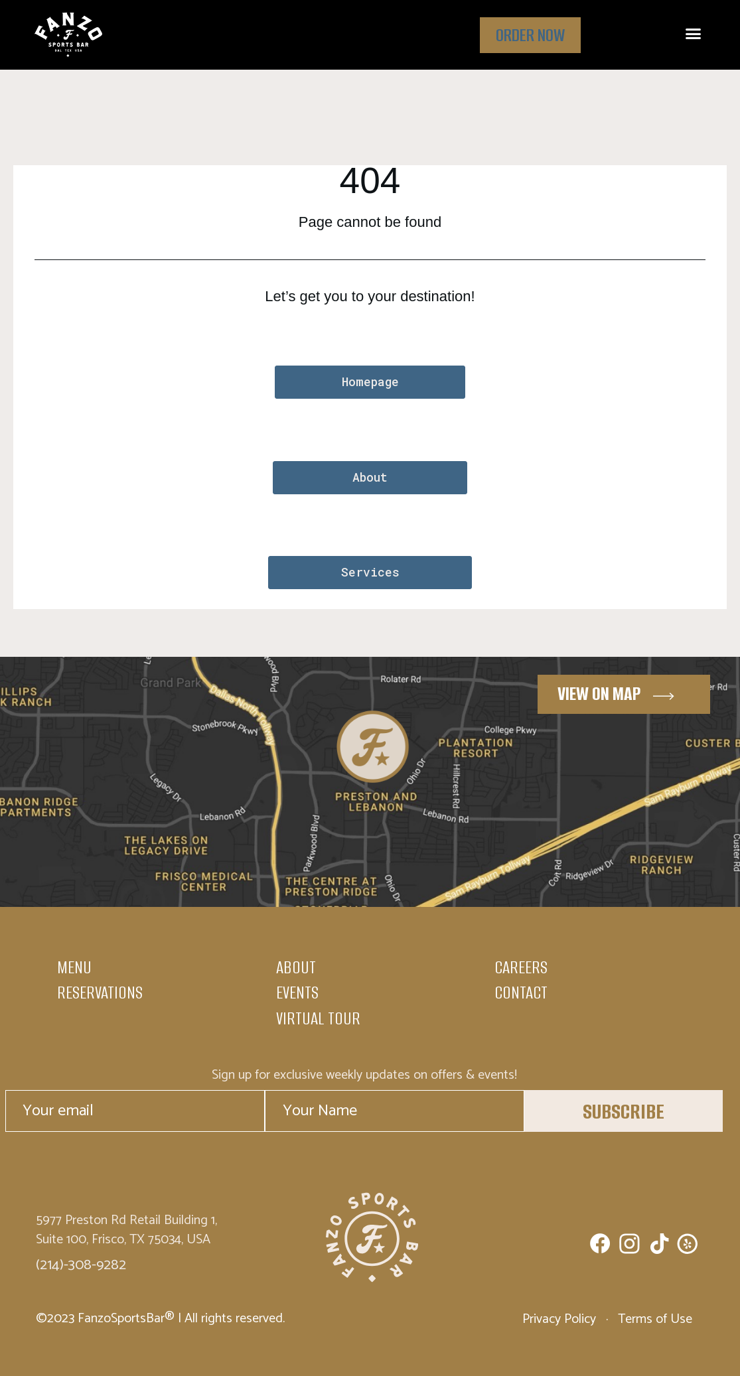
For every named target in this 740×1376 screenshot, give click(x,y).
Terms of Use (653, 1319)
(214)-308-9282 (81, 1265)
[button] (692, 33)
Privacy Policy (560, 1319)
